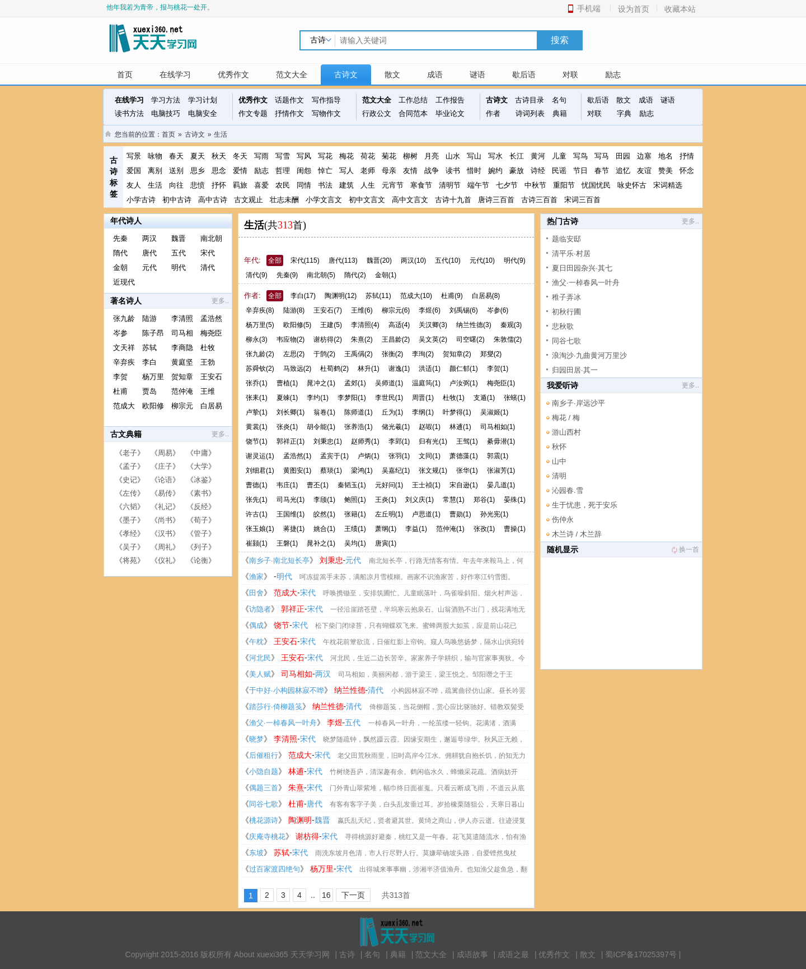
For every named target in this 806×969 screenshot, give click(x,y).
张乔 (257, 383)
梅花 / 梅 (566, 417)
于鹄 (324, 354)
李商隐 (182, 347)
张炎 (287, 427)
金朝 (120, 267)
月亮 (431, 156)
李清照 (182, 318)
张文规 (433, 470)
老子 (130, 453)
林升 (368, 368)
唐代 (149, 253)
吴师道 (389, 383)
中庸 (201, 453)
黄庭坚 (182, 362)
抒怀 (219, 185)
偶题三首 (263, 788)
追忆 (623, 170)
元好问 (389, 485)
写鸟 (580, 156)
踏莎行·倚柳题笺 (275, 706)
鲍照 (355, 500)
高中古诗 (212, 199)
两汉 (149, 238)
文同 (430, 456)
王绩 (355, 529)
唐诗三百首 (496, 199)
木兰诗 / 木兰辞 (577, 534)
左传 (130, 493)
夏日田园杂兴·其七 (582, 268)
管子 (201, 533)
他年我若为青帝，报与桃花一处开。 (160, 7)
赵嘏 (430, 427)
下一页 (353, 895)
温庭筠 (426, 383)
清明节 (450, 185)
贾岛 (149, 391)
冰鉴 (201, 480)
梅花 (346, 156)
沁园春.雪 (567, 490)
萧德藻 (463, 456)
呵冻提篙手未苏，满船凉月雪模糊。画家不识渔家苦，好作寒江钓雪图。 (406, 577)
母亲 (389, 170)
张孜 (484, 529)
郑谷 (484, 500)
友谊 (644, 170)
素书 (201, 493)
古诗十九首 (453, 199)
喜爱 (261, 185)
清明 (559, 476)
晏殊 (515, 500)
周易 (165, 453)
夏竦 (287, 398)
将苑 (130, 560)
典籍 (559, 113)
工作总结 (413, 100)
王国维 (291, 514)
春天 (176, 156)
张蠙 (515, 398)
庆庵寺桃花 (267, 836)
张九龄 (124, 318)
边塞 (644, 156)
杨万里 (153, 376)
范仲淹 (182, 391)
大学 (201, 466)
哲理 (282, 170)
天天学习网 (310, 954)
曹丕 (318, 485)
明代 (178, 267)
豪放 (516, 170)
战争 (431, 170)
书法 (325, 185)
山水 (453, 156)
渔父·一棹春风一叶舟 (283, 723)
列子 (201, 547)
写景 (133, 156)
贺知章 (182, 376)
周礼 (165, 547)
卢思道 (426, 514)
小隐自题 (263, 771)
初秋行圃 (566, 312)
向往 (176, 185)
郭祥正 (291, 441)
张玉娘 (260, 529)
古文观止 (248, 199)
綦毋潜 (501, 441)
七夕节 (507, 185)
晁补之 (321, 543)
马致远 (297, 368)
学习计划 (202, 100)
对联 (570, 74)
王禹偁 (358, 354)
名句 (559, 100)
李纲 (423, 412)
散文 (392, 74)
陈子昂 (153, 333)
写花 (325, 156)
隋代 (120, 253)
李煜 (430, 310)
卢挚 (257, 412)
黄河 (538, 156)
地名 (665, 156)
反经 (201, 506)
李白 (149, 362)
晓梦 (256, 739)
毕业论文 (450, 113)
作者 (493, 113)
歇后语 (524, 74)
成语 (435, 74)
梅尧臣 (211, 333)
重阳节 (564, 185)
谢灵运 (260, 456)
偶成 (256, 625)
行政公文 (376, 113)
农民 (282, 185)
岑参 (120, 333)
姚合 (324, 529)
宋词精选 (667, 185)
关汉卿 (433, 325)
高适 (399, 325)
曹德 (257, 485)
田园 (623, 156)
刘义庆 (419, 500)
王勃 (207, 362)
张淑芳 (501, 470)
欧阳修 (153, 406)
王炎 (386, 500)
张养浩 (358, 427)
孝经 (130, 533)
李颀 (324, 500)
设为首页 (633, 8)
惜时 (474, 170)
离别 (155, 170)
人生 (367, 185)
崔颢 (257, 543)
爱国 (133, 170)
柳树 (410, 156)
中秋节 (535, 185)
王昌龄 (396, 339)
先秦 (120, 238)
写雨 (261, 156)
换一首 (684, 549)
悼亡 (325, 170)
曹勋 (460, 514)
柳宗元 (182, 406)
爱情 (240, 170)
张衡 (393, 354)
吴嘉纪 (396, 470)
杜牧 (207, 347)
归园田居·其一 (575, 370)
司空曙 (470, 339)
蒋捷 (294, 529)
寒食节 (421, 185)
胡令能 (321, 427)
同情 (304, 185)
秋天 (219, 156)
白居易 (211, 406)
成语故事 (472, 954)
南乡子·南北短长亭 (279, 560)
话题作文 (289, 100)
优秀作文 (233, 74)
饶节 (257, 441)
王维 (207, 391)
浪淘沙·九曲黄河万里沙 (589, 355)
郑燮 (491, 354)
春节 (601, 170)
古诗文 (346, 74)
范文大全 (291, 74)
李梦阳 (352, 398)
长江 (516, 156)
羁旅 (240, 185)
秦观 (511, 325)
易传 (165, 493)
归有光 (433, 441)
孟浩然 (211, 318)
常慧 (454, 500)
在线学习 (175, 74)
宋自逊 (463, 485)
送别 (176, 170)
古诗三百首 (539, 199)
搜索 (560, 40)
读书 (453, 170)
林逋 (460, 427)
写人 (346, 170)
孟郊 (355, 383)
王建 (331, 325)
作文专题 (253, 113)
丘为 (393, 412)
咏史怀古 (631, 185)
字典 (624, 113)
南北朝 (211, 238)
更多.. (220, 301)
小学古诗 (141, 199)
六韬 (130, 506)
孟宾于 (334, 456)
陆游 (149, 318)
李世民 (389, 398)
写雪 (282, 156)
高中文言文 (410, 199)
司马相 (182, 333)
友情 (410, 170)
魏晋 (178, 238)
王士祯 (426, 485)
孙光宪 (494, 514)
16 (326, 895)
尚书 (165, 520)
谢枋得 (327, 339)
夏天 (197, 156)
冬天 (240, 156)
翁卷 (324, 412)
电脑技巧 (165, 113)
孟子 (130, 466)
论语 (165, 480)
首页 (125, 74)
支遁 (484, 398)
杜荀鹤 (334, 368)
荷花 (367, 156)
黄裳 (257, 427)
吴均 (355, 543)
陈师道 (358, 412)
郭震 (498, 456)
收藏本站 (680, 8)
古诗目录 (529, 100)
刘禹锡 (463, 310)
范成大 (124, 406)
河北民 (260, 658)
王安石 (211, 376)
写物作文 (326, 113)
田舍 (256, 593)
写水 (495, 156)
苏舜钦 (260, 368)
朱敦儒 (508, 339)
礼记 (165, 506)
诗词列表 (530, 113)
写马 (601, 156)
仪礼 (165, 560)
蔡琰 (331, 470)
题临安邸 (566, 239)
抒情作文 (289, 113)
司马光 (291, 500)
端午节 (478, 185)
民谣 (559, 170)
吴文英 (433, 339)
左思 (294, 354)
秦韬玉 (352, 485)
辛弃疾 (124, 362)
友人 (133, 185)
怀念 (687, 170)
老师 (367, 170)
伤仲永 (563, 519)
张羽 (399, 456)
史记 (130, 480)
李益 (416, 529)
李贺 (120, 376)
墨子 (130, 520)
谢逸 (399, 368)
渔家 (256, 576)
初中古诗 (176, 199)
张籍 (355, 514)
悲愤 (197, 185)
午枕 (256, 641)
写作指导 (326, 100)
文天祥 (124, 347)
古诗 (347, 954)
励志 (613, 74)
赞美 (665, 170)
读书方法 (129, 113)
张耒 (257, 398)
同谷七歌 (263, 804)
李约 (318, 398)
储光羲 (396, 427)
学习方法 (165, 100)
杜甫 (120, 391)
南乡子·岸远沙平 (578, 403)
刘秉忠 (327, 441)
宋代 (207, 253)
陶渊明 (341, 296)
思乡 (197, 170)
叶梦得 (457, 412)
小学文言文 (324, 199)
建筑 (346, 185)
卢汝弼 (463, 383)
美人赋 (260, 674)
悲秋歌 (563, 326)
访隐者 (260, 609)
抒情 (687, 156)
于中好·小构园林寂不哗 (286, 690)
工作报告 (450, 100)
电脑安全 (202, 113)
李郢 (399, 441)
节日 (580, 170)
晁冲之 (321, 383)
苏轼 (149, 347)
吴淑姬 (494, 412)
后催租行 (263, 755)
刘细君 (260, 470)
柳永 (257, 339)
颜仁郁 (463, 368)
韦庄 (287, 485)
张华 (467, 470)
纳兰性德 (473, 325)
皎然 (324, 514)
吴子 (130, 547)
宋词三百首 (582, 199)
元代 (149, 267)
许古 (257, 514)
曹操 (515, 529)
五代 (178, 253)
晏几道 (501, 485)
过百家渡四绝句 (274, 869)
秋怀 (559, 446)
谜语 (477, 74)
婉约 (495, 170)
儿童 (559, 156)
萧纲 (386, 529)
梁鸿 (362, 470)
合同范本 (413, 113)
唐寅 (386, 543)
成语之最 (513, 954)
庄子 (165, 466)
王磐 (287, 543)
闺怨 (304, 170)
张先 (257, 500)
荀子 (201, 520)
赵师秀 (365, 441)
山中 (559, 461)
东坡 (256, 853)
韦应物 (291, 339)
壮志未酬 (284, 199)
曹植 (287, 383)
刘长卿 (291, 412)
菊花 (389, 156)
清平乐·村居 (571, 253)
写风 (304, 156)
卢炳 (368, 456)
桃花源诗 (263, 820)
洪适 (430, 368)
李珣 (423, 354)
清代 (207, 267)
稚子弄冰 (566, 297)
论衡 (201, 560)
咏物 (155, 156)
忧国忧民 (596, 185)
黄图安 (297, 470)
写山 (474, 156)
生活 (220, 134)
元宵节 (393, 185)
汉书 (165, 533)
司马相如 (498, 427)
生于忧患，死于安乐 (584, 505)
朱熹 (362, 339)
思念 (219, 170)
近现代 (124, 282)
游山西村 (566, 432)
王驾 (467, 441)
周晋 (423, 398)
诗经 (538, 170)
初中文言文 (367, 199)
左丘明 (389, 514)
